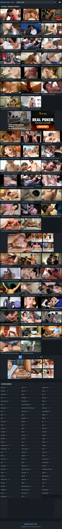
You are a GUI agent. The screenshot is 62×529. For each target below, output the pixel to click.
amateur (5, 391)
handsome (25, 401)
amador (4, 387)
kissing (24, 435)
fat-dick (4, 486)
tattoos (45, 445)
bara (3, 404)
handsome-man (26, 404)
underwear (46, 462)
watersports (46, 476)
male (24, 462)
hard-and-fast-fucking (28, 408)
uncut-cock (46, 459)
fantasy (4, 483)
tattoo (45, 442)
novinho (24, 479)
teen (44, 449)
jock (23, 425)
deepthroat (5, 449)
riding (45, 418)
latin (24, 442)
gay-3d (24, 391)
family (4, 476)
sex (44, 421)
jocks (24, 428)
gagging (4, 489)
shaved (45, 428)
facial (4, 472)
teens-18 (46, 452)
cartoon (4, 421)
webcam (45, 479)
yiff (44, 486)
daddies (4, 438)
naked (24, 476)
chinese (4, 428)
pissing (45, 398)
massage (25, 472)
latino (24, 445)
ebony (3, 455)
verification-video (48, 469)
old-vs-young (26, 489)
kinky (24, 432)
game (4, 493)
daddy (4, 442)
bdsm (4, 415)
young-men (46, 493)
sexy (44, 425)
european (5, 466)
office (24, 483)
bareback (5, 408)
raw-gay (46, 408)
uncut (45, 455)
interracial (25, 411)
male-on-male (26, 469)
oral (23, 496)
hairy (24, 394)
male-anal (25, 466)
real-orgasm (46, 411)
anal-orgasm (6, 401)
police (45, 401)
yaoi (44, 483)
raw (44, 404)
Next (41, 357)
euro (3, 462)
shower (45, 435)
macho (24, 459)
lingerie (25, 455)
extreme (4, 469)
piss (44, 394)
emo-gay (5, 459)
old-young (25, 493)
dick (3, 452)
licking (24, 452)
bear (3, 418)
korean (24, 438)
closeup (4, 435)
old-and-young (27, 486)
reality (45, 415)
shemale (45, 432)
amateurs (4, 394)
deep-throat (5, 445)
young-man (46, 489)
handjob (25, 398)
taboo (45, 438)
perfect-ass (46, 387)
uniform (45, 466)
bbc (3, 411)
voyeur (45, 472)
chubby (4, 432)
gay (24, 387)
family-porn (5, 479)
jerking (24, 421)
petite (45, 391)
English (60, 2)
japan (24, 415)
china (4, 425)
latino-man (25, 449)
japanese (25, 418)
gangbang (5, 496)
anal (4, 398)
